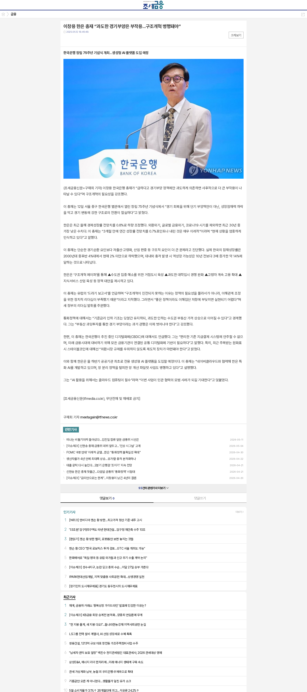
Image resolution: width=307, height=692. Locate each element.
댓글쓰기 (200, 498)
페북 (66, 39)
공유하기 (303, 14)
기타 (90, 39)
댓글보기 (107, 498)
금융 (13, 14)
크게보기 (236, 35)
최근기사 (69, 597)
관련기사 (71, 429)
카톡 (82, 39)
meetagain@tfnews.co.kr (98, 417)
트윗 (74, 39)
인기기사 (69, 512)
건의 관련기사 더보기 (153, 488)
